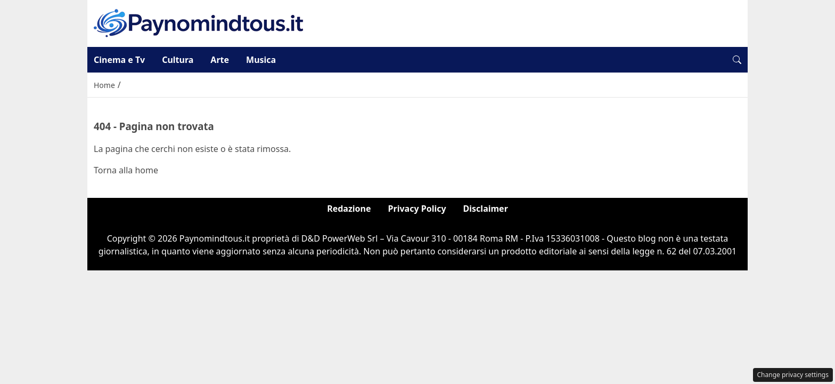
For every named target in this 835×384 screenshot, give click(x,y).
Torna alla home (126, 170)
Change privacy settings (793, 374)
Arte (219, 60)
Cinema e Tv (119, 60)
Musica (261, 60)
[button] (737, 59)
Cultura (177, 60)
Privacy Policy (417, 208)
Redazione (349, 208)
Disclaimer (485, 208)
